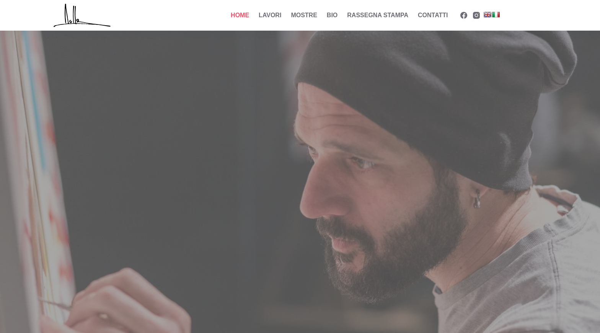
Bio (332, 15)
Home (240, 15)
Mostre (304, 15)
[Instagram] (476, 15)
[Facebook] (463, 15)
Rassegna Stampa (377, 15)
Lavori (270, 15)
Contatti (433, 15)
